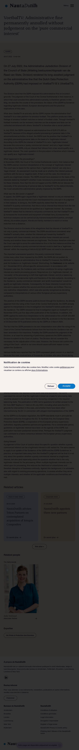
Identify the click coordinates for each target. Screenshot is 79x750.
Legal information (46, 717)
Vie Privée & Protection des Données (20, 635)
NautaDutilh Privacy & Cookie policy (53, 728)
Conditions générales (48, 714)
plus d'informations (39, 371)
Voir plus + (39, 547)
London (6, 717)
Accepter (67, 386)
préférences (65, 367)
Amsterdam (8, 710)
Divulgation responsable (49, 721)
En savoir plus (15, 537)
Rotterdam (8, 728)
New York (7, 724)
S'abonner (10, 698)
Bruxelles (7, 714)
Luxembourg (8, 721)
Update (8, 51)
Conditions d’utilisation (48, 710)
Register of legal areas (48, 724)
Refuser (51, 386)
